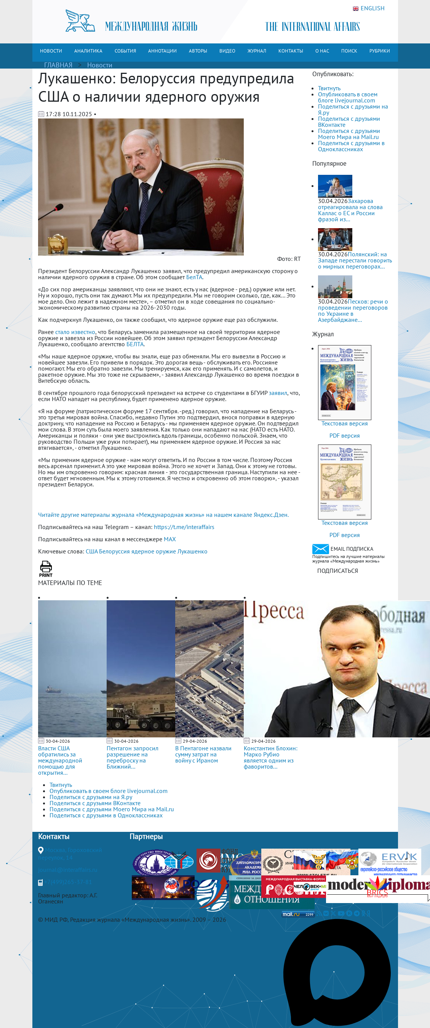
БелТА (194, 277)
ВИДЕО (227, 51)
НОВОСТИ (51, 51)
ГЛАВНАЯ (58, 65)
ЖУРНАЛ (257, 51)
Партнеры (146, 836)
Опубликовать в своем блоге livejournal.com (347, 97)
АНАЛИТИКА (88, 51)
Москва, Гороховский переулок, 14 (70, 853)
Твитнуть (329, 88)
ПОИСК (349, 51)
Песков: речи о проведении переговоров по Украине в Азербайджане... (353, 310)
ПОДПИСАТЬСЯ (337, 570)
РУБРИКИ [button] (379, 51)
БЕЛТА (135, 344)
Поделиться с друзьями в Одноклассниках (351, 146)
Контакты (53, 836)
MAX (170, 539)
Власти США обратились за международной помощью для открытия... (60, 760)
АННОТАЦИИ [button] (162, 51)
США (92, 551)
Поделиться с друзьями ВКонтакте (349, 121)
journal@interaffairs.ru (68, 869)
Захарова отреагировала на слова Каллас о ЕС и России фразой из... (350, 210)
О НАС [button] (322, 51)
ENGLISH (369, 8)
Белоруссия (114, 551)
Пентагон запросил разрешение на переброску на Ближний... (132, 757)
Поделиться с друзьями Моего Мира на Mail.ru (349, 134)
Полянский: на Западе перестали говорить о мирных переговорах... (355, 260)
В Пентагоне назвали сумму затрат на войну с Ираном (203, 754)
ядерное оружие (153, 551)
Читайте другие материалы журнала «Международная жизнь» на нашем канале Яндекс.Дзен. (163, 514)
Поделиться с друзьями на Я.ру (353, 109)
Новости (99, 65)
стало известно (74, 332)
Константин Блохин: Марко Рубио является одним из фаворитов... (270, 757)
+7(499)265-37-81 (68, 882)
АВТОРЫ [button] (198, 51)
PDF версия (344, 435)
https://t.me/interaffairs (184, 527)
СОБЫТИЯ (125, 51)
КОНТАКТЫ (290, 51)
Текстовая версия (344, 423)
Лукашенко (192, 551)
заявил (278, 392)
